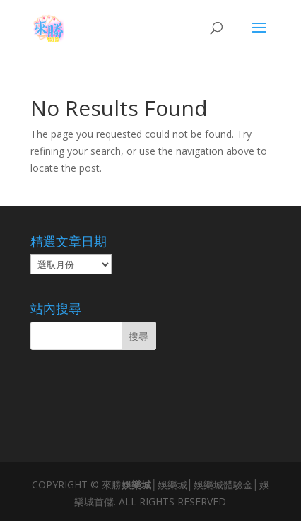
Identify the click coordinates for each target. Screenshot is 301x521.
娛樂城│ (140, 484)
